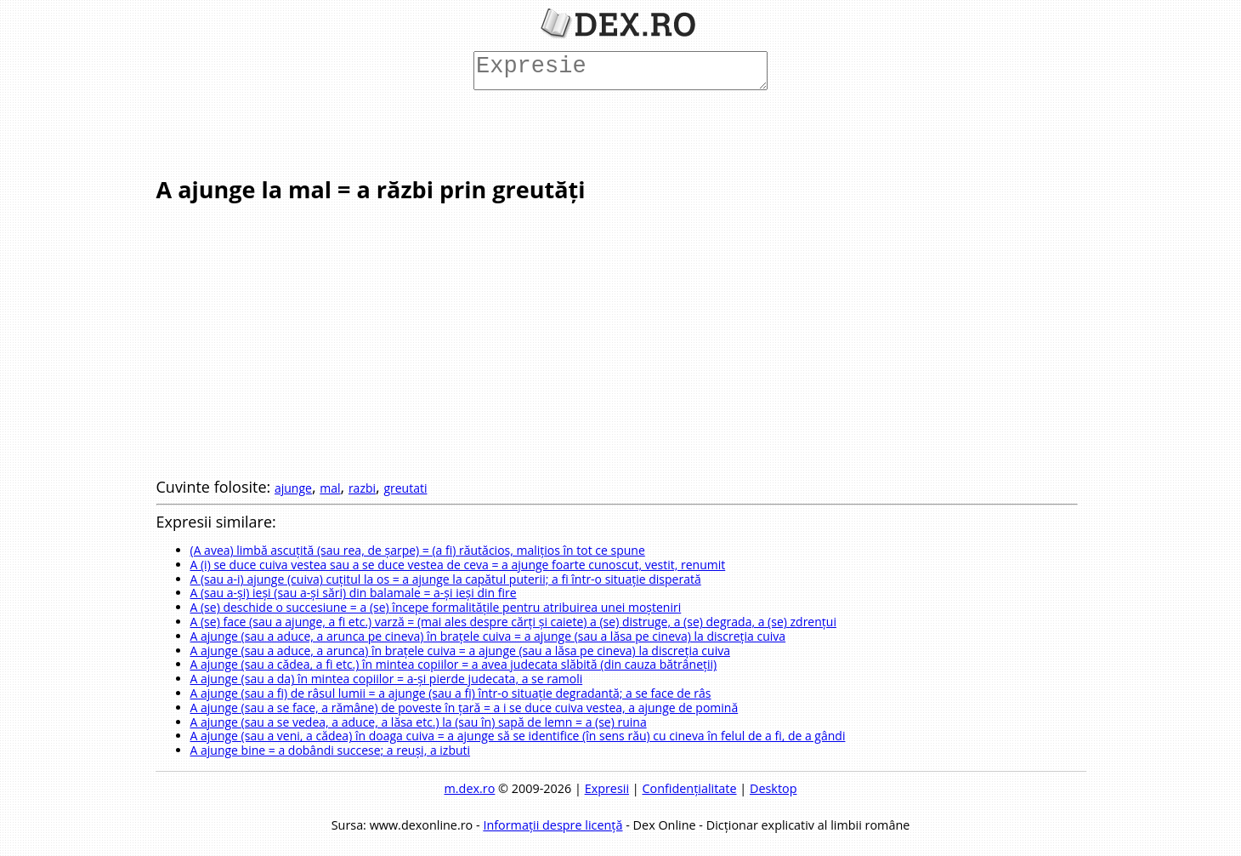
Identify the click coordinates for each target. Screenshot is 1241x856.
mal (330, 488)
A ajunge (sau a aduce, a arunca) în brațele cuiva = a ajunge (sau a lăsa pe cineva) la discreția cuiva (460, 650)
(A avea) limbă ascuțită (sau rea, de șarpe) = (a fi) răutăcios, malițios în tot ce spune (417, 550)
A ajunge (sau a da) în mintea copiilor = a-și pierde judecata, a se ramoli (386, 679)
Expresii (607, 788)
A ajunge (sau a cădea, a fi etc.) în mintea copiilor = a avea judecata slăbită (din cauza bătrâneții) (453, 664)
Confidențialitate (689, 788)
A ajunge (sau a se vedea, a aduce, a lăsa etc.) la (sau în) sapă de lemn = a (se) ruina (418, 722)
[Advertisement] (617, 132)
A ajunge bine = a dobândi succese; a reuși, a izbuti (330, 750)
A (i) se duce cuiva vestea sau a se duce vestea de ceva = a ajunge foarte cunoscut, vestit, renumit (458, 564)
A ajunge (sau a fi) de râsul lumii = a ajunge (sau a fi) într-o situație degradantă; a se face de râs (450, 693)
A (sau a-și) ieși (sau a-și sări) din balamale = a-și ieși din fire (353, 593)
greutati (405, 488)
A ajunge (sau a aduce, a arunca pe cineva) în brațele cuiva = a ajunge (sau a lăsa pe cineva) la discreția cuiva (488, 636)
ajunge (293, 488)
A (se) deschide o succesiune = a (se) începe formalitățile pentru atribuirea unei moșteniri (436, 607)
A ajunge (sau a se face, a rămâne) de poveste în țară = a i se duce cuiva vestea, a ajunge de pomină (464, 707)
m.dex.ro (470, 788)
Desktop (773, 788)
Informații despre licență (552, 825)
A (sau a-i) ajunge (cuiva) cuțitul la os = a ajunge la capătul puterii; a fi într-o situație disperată (445, 579)
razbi (362, 488)
